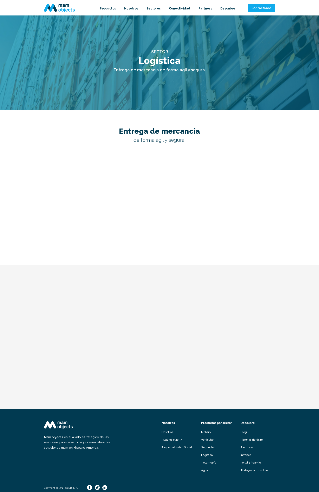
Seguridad (208, 447)
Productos (108, 8)
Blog (244, 432)
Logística (207, 455)
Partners (205, 8)
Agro (204, 470)
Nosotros (131, 8)
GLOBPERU (71, 487)
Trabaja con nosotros (254, 470)
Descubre (227, 8)
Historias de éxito (252, 439)
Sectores (154, 8)
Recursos (247, 447)
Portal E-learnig (251, 462)
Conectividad (179, 8)
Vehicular (207, 439)
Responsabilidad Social (177, 447)
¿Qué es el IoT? (172, 439)
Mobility (206, 432)
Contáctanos (262, 8)
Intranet (246, 455)
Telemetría (208, 462)
